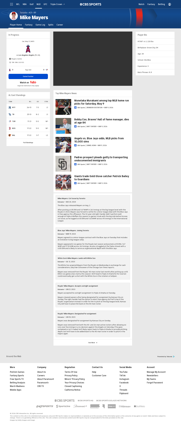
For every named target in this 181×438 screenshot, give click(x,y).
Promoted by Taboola (166, 356)
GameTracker (28, 76)
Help (94, 372)
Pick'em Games (17, 372)
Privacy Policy (71, 375)
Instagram (124, 379)
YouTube (123, 372)
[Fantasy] (28, 24)
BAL (13, 135)
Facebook (124, 382)
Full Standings (28, 142)
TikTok (122, 375)
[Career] (60, 24)
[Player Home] (15, 24)
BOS (13, 128)
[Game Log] (40, 24)
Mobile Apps (15, 390)
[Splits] (51, 24)
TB (13, 114)
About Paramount (45, 379)
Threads (123, 390)
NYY (13, 107)
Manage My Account (156, 372)
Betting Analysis (17, 382)
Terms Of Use (71, 372)
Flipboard (123, 393)
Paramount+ (43, 382)
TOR (13, 121)
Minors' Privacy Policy (75, 379)
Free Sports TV (17, 379)
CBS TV (40, 386)
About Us (41, 372)
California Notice (72, 390)
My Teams (151, 379)
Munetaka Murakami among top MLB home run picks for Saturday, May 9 (101, 102)
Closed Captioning (73, 386)
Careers (41, 375)
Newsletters (152, 375)
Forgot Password (155, 382)
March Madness (17, 386)
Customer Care (99, 375)
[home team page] (28, 48)
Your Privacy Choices (74, 382)
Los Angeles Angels (26, 55)
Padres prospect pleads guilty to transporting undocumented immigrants (101, 159)
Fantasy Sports (17, 375)
